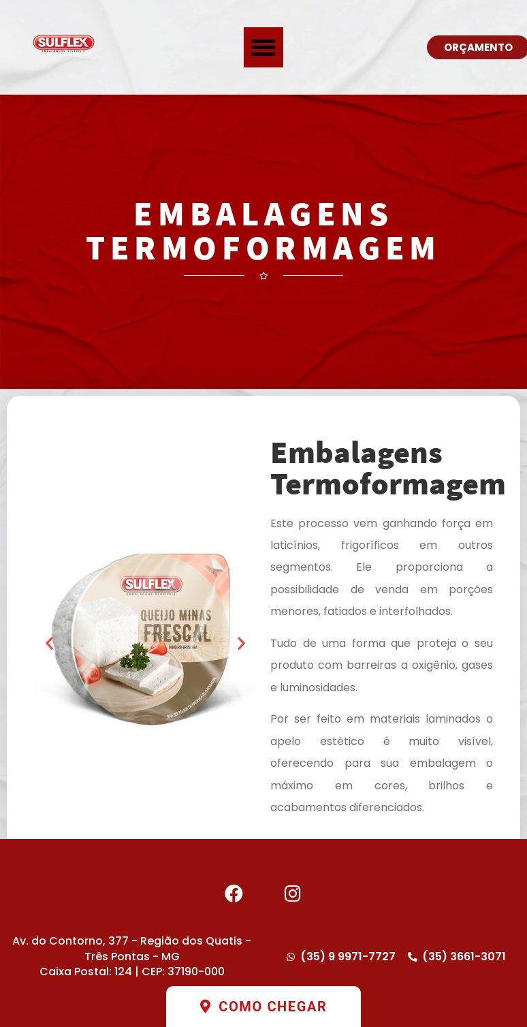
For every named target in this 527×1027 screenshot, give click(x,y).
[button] (264, 47)
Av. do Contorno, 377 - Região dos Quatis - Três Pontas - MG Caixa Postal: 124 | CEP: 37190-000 (131, 956)
